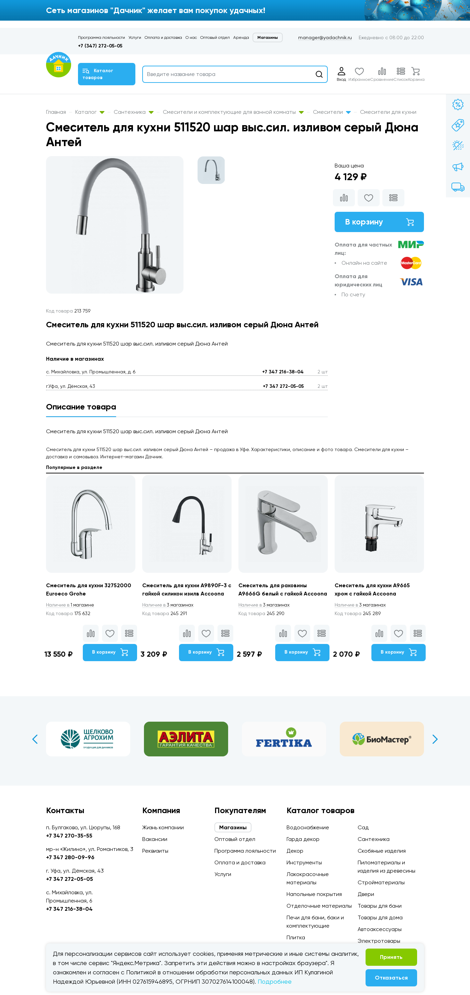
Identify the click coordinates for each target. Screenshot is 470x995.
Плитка (296, 937)
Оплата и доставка (163, 37)
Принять (391, 957)
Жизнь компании (163, 827)
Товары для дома (380, 917)
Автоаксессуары (380, 929)
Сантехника (134, 112)
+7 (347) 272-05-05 (100, 46)
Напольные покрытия (314, 894)
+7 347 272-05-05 (283, 386)
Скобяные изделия (382, 851)
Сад (363, 827)
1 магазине (71, 605)
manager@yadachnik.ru (325, 37)
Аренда (241, 37)
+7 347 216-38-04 (283, 372)
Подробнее (275, 981)
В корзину (379, 222)
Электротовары (379, 941)
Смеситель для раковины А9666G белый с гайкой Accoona (273, 593)
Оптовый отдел (215, 37)
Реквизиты (155, 851)
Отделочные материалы (319, 906)
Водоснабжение (308, 827)
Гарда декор (303, 839)
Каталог (89, 112)
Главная (56, 112)
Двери (366, 894)
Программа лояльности (101, 37)
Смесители (332, 112)
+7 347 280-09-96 (70, 857)
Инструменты (304, 862)
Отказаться (391, 977)
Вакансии (154, 839)
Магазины (267, 37)
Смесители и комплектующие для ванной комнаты (233, 112)
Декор (295, 851)
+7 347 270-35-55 (69, 835)
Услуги (134, 37)
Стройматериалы (381, 882)
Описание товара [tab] (81, 407)
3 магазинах (169, 605)
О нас (191, 37)
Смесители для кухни (388, 112)
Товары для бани (380, 906)
